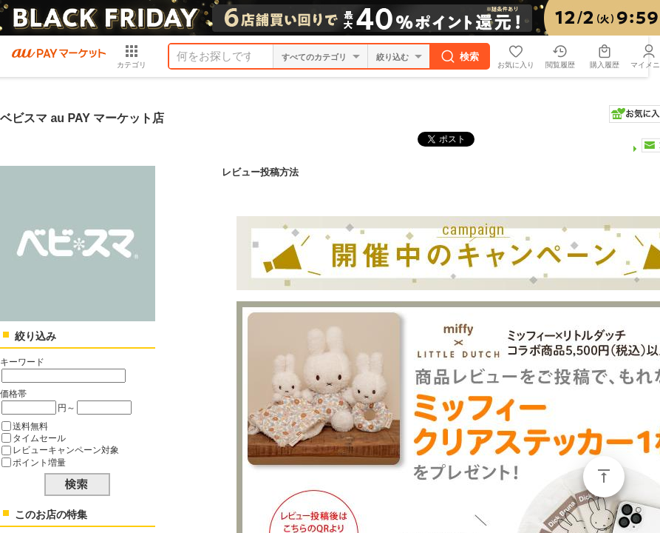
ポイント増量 (39, 462)
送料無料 (30, 426)
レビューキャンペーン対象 (66, 450)
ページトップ (604, 476)
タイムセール (39, 438)
